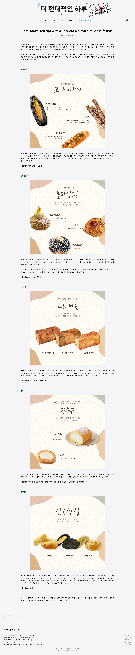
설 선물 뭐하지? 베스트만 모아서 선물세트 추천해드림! (18, 635)
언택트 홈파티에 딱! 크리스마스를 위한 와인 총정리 (17, 640)
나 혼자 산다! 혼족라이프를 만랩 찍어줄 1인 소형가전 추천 (18, 637)
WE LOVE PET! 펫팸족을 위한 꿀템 (13, 642)
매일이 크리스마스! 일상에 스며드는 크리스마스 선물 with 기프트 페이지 (22, 644)
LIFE (62, 35)
